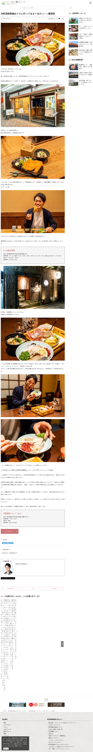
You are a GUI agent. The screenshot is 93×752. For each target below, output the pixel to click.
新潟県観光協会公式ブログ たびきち (17, 640)
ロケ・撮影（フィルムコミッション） (59, 678)
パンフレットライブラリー (56, 670)
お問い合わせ (52, 706)
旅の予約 (6, 668)
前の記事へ (9, 588)
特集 (5, 652)
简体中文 (51, 690)
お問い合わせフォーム (14, 743)
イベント (6, 665)
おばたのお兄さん (22, 564)
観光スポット (7, 661)
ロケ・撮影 (11, 738)
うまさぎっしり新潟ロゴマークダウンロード (61, 676)
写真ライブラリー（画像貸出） (57, 665)
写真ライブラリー (13, 729)
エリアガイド (7, 655)
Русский (50, 694)
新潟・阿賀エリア (8, 543)
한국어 (50, 688)
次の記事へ (56, 588)
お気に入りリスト (9, 672)
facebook (6, 686)
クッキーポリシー (8, 746)
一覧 (33, 588)
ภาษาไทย (51, 696)
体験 (5, 663)
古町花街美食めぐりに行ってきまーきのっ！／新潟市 (41, 640)
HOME (4, 640)
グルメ (4, 553)
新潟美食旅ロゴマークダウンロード (58, 674)
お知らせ (6, 674)
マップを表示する (7, 531)
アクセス (6, 670)
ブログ (5, 692)
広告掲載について (53, 661)
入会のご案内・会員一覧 (55, 659)
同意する (6, 748)
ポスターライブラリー (54, 672)
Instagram (7, 690)
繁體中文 (51, 692)
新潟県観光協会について (55, 657)
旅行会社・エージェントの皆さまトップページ (61, 652)
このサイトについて (54, 655)
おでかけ (12, 553)
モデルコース (7, 659)
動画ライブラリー (53, 668)
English (50, 686)
